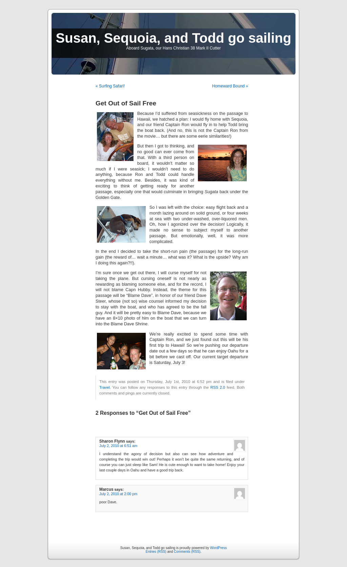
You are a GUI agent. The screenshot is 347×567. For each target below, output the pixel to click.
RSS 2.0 (217, 387)
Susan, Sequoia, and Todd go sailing (173, 38)
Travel (104, 387)
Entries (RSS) (156, 551)
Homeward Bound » (230, 86)
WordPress (218, 548)
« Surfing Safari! (110, 86)
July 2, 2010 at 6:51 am (118, 446)
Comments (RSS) (187, 551)
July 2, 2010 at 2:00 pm (118, 494)
